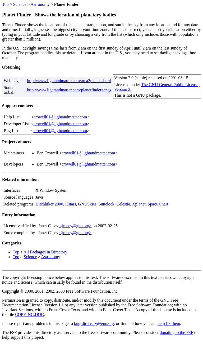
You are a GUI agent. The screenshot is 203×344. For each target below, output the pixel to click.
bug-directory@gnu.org (94, 323)
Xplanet (139, 204)
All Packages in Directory (45, 252)
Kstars (70, 204)
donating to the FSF (176, 332)
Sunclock (106, 204)
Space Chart (158, 204)
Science (19, 4)
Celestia (123, 204)
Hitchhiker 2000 (49, 204)
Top (5, 4)
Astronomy (40, 4)
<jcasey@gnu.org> (75, 226)
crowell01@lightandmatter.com (60, 117)
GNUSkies (87, 204)
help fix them (169, 323)
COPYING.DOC (29, 314)
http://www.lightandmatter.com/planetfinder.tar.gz (69, 90)
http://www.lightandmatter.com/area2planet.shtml (69, 80)
